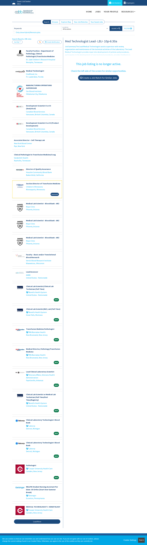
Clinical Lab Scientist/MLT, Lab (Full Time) (43, 309)
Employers (129, 2)
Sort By (16, 42)
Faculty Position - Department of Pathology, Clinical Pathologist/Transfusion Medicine (40, 54)
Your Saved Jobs (97, 22)
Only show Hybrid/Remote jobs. (28, 32)
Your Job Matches (81, 22)
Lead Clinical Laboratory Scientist (40, 372)
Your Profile (111, 11)
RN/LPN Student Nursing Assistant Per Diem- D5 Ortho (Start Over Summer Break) (42, 489)
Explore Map (66, 22)
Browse (55, 22)
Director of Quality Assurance (38, 169)
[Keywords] (37, 28)
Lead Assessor (32, 272)
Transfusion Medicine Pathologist (40, 329)
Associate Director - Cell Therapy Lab (29, 140)
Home (89, 11)
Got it (141, 540)
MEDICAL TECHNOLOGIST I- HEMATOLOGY (43, 507)
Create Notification (52, 42)
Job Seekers (115, 2)
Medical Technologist (35, 71)
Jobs (97, 11)
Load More (37, 521)
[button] (128, 28)
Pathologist (31, 465)
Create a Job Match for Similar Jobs (98, 77)
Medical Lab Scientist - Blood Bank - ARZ (42, 203)
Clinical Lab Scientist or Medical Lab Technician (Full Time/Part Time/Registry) (41, 397)
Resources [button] (128, 11)
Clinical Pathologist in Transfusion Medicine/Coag (35, 154)
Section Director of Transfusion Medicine (43, 183)
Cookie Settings (129, 540)
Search (46, 22)
